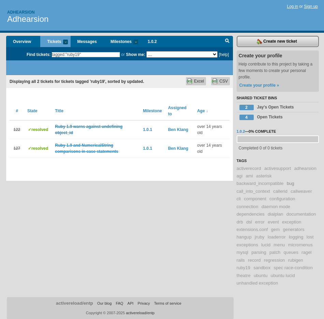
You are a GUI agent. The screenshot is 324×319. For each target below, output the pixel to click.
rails (241, 260)
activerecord (249, 168)
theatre (244, 275)
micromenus (300, 244)
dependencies (251, 214)
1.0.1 (147, 129)
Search (227, 41)
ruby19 (243, 267)
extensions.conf (252, 229)
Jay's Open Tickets (266, 107)
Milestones (121, 42)
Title (59, 110)
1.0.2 (152, 41)
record (254, 260)
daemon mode (276, 206)
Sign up (311, 6)
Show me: (135, 54)
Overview (22, 41)
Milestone (152, 110)
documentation (301, 214)
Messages (87, 41)
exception (291, 221)
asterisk (263, 175)
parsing (258, 252)
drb (240, 221)
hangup (244, 237)
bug (290, 183)
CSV (223, 81)
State (32, 110)
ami (249, 175)
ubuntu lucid (283, 275)
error (260, 221)
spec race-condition (293, 267)
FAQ (119, 303)
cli (239, 198)
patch (274, 252)
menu (279, 244)
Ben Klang (178, 129)
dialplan (275, 214)
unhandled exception (257, 283)
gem (275, 229)
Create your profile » (259, 85)
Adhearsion (21, 12)
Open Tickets (261, 117)
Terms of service (167, 303)
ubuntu (260, 275)
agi (240, 175)
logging (296, 237)
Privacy (143, 303)
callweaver (301, 191)
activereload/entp (74, 303)
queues (291, 252)
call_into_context (253, 191)
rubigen (295, 260)
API (131, 303)
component (255, 198)
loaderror (277, 237)
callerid (280, 191)
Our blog (104, 303)
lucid (265, 244)
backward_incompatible (260, 183)
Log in (292, 6)
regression (274, 260)
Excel (199, 81)
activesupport (277, 168)
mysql (242, 252)
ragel (306, 252)
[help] (224, 54)
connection (248, 206)
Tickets (54, 42)
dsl (249, 221)
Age (202, 110)
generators (293, 229)
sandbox (261, 267)
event (273, 221)
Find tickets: (39, 54)
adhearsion (305, 168)
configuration (282, 198)
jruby (260, 237)
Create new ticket (277, 41)
